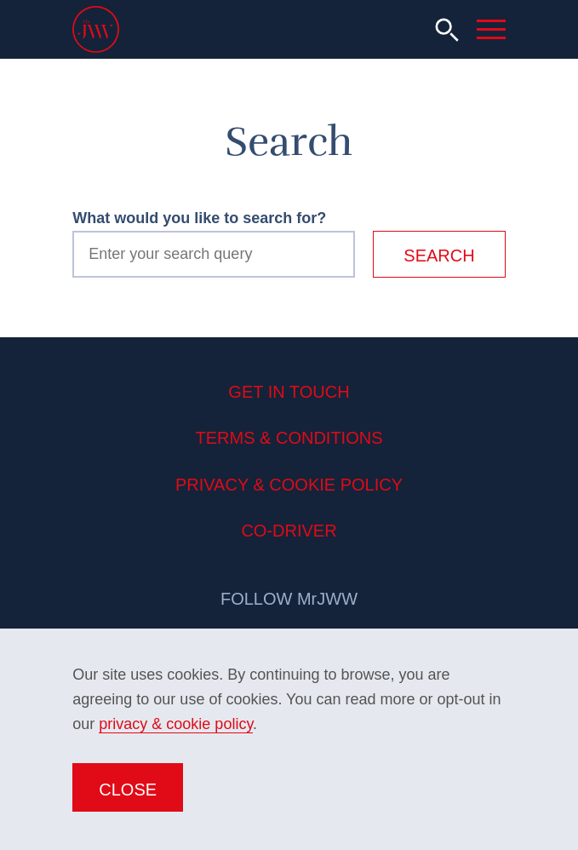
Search (438, 255)
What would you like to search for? (199, 218)
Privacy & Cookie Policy (289, 484)
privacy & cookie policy (176, 723)
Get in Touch (288, 391)
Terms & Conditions (288, 437)
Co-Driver (288, 530)
